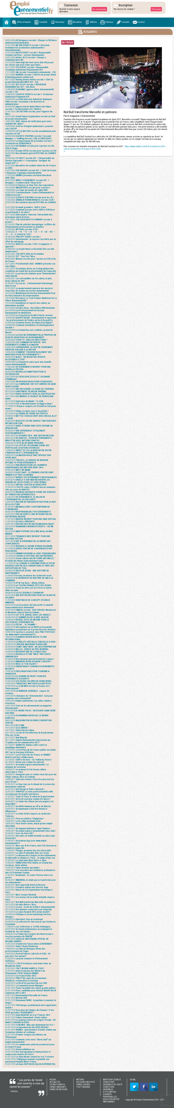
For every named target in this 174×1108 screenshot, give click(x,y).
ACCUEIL (53, 1079)
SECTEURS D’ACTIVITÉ (85, 1082)
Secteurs (106, 22)
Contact (139, 22)
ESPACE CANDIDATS (58, 1087)
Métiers (91, 22)
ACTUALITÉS (55, 1082)
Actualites (75, 22)
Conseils (123, 22)
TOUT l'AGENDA (83, 1087)
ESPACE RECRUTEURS (58, 1089)
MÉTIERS (80, 1079)
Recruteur (57, 22)
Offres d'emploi (21, 22)
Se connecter (99, 9)
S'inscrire (156, 9)
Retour (67, 42)
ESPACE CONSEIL (83, 1084)
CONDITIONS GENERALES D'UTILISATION (109, 1089)
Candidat (40, 22)
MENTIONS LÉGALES (112, 1079)
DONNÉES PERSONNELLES (110, 1095)
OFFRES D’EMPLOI (57, 1084)
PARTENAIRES (108, 1101)
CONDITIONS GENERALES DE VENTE (112, 1083)
